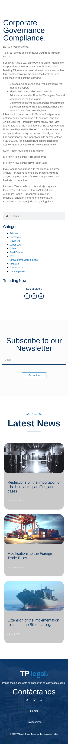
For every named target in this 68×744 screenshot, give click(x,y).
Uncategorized (18, 271)
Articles (14, 233)
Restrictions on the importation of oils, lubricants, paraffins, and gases (33, 486)
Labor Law (15, 244)
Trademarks (16, 267)
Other (13, 248)
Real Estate (16, 252)
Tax (12, 256)
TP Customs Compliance (24, 259)
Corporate (15, 237)
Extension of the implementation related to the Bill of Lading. (33, 622)
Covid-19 (15, 241)
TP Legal (14, 263)
